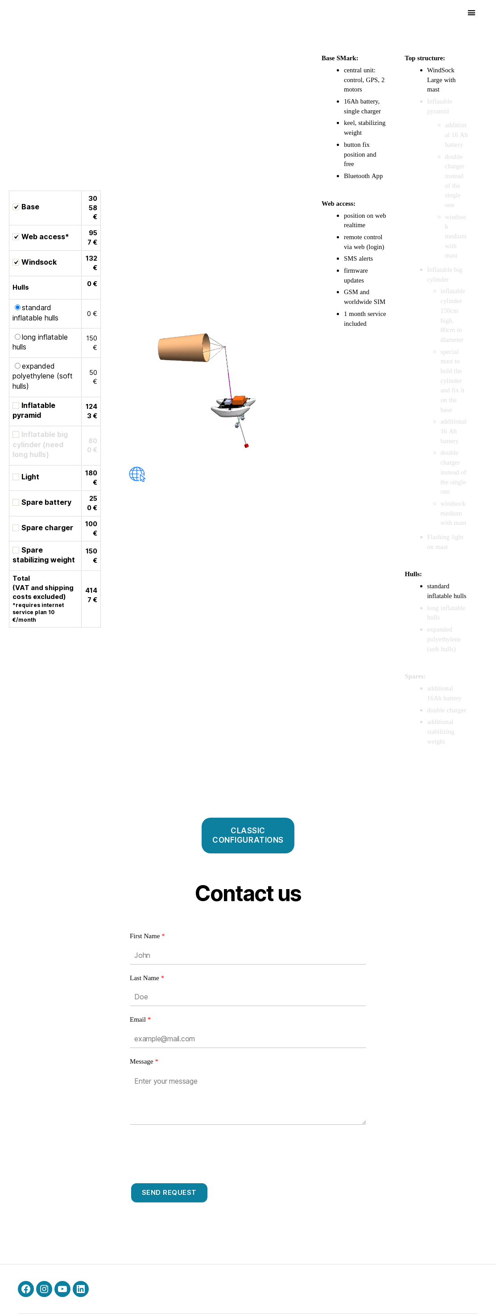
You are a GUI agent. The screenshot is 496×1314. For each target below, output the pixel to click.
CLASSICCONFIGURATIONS (248, 835)
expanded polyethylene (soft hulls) (42, 376)
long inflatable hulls (40, 342)
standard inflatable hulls (35, 312)
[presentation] (197, 1151)
